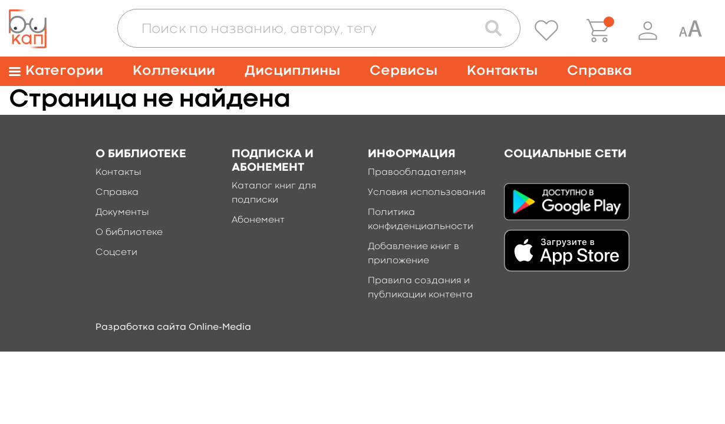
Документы (122, 212)
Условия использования (427, 192)
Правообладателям (417, 172)
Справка (599, 71)
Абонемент (258, 220)
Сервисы (403, 71)
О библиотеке (129, 232)
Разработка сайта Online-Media (173, 327)
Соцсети (116, 253)
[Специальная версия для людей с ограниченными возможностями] (690, 30)
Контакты (502, 71)
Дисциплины (292, 71)
